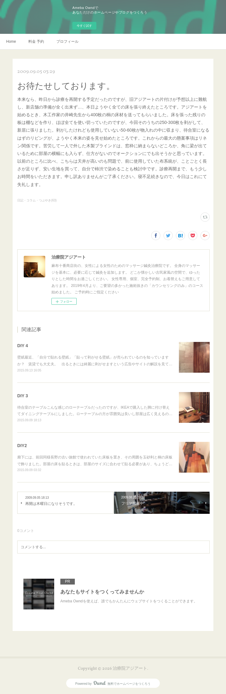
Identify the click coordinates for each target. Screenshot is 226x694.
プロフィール (67, 41)
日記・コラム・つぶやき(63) (37, 200)
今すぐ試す (84, 25)
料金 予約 (36, 41)
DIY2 (22, 445)
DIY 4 (22, 345)
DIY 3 (22, 395)
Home (11, 41)
